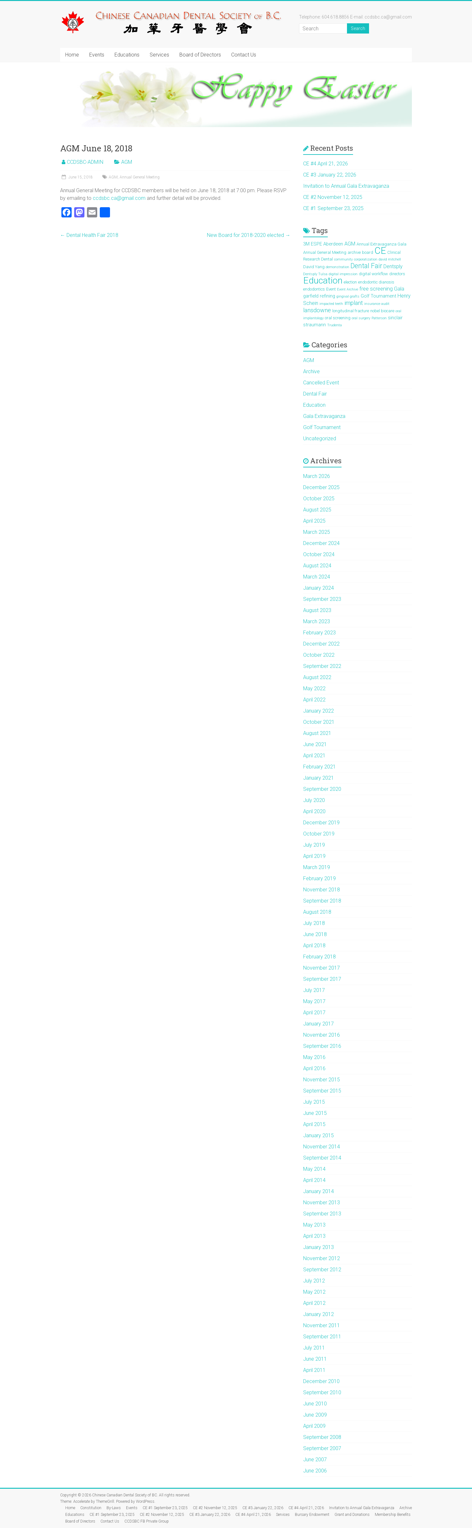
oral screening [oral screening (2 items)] (337, 317)
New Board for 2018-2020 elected (248, 235)
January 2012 (318, 1314)
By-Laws (113, 1508)
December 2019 (321, 823)
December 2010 (321, 1381)
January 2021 (318, 778)
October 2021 (318, 722)
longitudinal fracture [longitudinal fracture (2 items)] (350, 310)
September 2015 (322, 1091)
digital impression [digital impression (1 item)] (343, 274)
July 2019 (314, 845)
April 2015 (314, 1124)
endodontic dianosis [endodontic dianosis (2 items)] (376, 282)
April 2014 (314, 1180)
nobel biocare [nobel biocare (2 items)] (382, 310)
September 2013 (322, 1214)
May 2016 (314, 1057)
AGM (126, 162)
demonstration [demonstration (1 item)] (337, 267)
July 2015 (314, 1102)
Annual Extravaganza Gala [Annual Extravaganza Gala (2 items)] (381, 244)
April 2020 (314, 811)
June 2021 (315, 744)
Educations (126, 55)
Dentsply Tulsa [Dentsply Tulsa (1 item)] (315, 274)
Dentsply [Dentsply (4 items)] (393, 266)
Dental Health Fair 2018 (89, 235)
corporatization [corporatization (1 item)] (365, 259)
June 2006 (315, 1471)
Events (96, 55)
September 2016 (322, 1046)
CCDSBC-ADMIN (85, 162)
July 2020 (314, 800)
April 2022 (314, 700)
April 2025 (314, 521)
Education (314, 405)
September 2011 (322, 1337)
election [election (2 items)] (350, 282)
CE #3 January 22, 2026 (329, 175)
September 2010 (322, 1392)
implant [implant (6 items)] (353, 302)
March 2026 (316, 476)
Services (159, 55)
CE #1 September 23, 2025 (333, 208)
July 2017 (314, 990)
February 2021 (319, 767)
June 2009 (315, 1415)
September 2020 (322, 789)
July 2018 (314, 923)
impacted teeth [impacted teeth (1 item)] (331, 304)
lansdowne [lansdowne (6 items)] (317, 310)
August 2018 (317, 912)
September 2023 (322, 599)
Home (72, 55)
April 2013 (314, 1236)
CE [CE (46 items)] (380, 250)
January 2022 (318, 711)
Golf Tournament (322, 427)
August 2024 (317, 566)
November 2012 (321, 1258)
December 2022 (321, 644)
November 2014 (321, 1147)
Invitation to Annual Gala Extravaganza (346, 186)
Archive (311, 371)
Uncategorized (319, 438)
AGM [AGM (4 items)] (349, 244)
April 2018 (314, 945)
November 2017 (321, 968)
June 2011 (315, 1359)
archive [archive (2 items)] (354, 252)
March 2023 (316, 621)
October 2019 (318, 834)
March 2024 (316, 577)
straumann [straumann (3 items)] (314, 325)
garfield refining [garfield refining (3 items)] (319, 296)
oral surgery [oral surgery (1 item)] (361, 318)
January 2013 (318, 1247)
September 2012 (322, 1270)
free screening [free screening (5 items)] (376, 288)
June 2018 (315, 934)
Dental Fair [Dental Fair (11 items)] (366, 266)
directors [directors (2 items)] (397, 273)
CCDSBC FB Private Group (146, 1521)
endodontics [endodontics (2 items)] (314, 289)
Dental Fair (315, 394)
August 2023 (317, 610)
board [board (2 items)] (367, 252)
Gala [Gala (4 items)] (399, 289)
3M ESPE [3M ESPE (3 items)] (312, 244)
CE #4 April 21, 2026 (325, 164)
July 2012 (314, 1281)
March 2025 (316, 532)
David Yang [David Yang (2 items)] (314, 266)
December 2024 (321, 543)
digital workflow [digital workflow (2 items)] (373, 273)
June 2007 (315, 1459)
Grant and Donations (352, 1514)
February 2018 (319, 957)
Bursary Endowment (312, 1514)
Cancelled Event (321, 383)
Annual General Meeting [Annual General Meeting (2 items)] (324, 252)
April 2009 (314, 1426)
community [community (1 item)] (343, 259)
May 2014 (314, 1169)
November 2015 (321, 1080)
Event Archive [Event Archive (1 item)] (347, 289)
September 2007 (322, 1448)
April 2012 (314, 1303)
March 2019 (316, 867)
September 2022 (322, 666)
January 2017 (318, 1024)
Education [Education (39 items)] (322, 280)
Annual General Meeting (140, 177)
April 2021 (314, 756)
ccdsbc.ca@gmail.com (119, 198)
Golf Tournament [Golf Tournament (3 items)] (378, 296)
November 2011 (321, 1325)
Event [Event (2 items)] (331, 289)
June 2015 (315, 1113)
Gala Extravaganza (324, 416)
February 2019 (319, 878)
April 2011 (314, 1370)
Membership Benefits (393, 1514)
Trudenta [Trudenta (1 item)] (334, 325)
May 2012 (314, 1292)
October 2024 (318, 554)
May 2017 (314, 1001)
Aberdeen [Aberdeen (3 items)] (333, 244)
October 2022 (318, 655)
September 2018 (322, 901)
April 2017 (314, 1013)
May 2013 (314, 1225)
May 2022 (314, 688)
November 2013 (321, 1202)
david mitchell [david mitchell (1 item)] (390, 259)
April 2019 (314, 856)
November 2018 (321, 890)
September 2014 (322, 1158)
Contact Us (243, 55)
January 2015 (318, 1135)
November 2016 (321, 1035)
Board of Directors (200, 55)
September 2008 (322, 1437)
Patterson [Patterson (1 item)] (379, 318)
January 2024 (318, 588)
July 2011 (314, 1348)
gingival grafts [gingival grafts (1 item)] (347, 296)
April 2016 (314, 1068)
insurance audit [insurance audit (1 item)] (376, 304)
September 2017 (322, 979)
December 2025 (321, 487)
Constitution (90, 1508)
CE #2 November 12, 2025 (332, 197)
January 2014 (318, 1191)
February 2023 (319, 633)
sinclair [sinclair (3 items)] (395, 318)
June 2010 (315, 1404)
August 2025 (317, 510)
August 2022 (317, 677)
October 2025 (318, 498)
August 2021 (317, 733)
